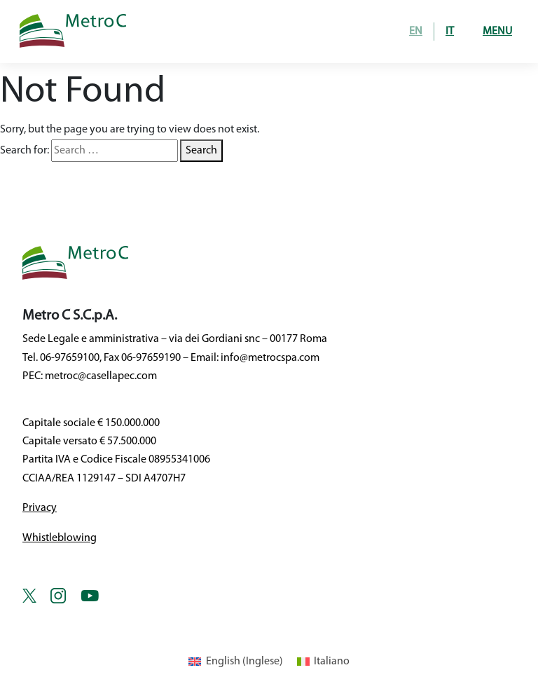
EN (415, 31)
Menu (497, 31)
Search (201, 150)
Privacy (39, 508)
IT (450, 31)
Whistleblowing (59, 538)
